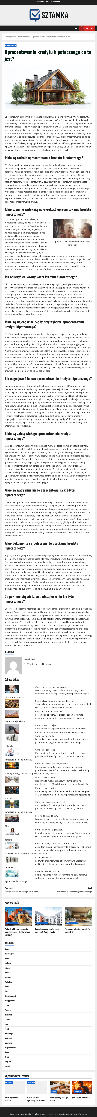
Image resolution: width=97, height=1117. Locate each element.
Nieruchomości (10, 45)
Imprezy (8, 977)
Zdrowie (7, 1066)
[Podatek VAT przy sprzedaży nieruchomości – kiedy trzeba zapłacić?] (18, 916)
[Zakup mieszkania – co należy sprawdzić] (78, 916)
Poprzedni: (27, 890)
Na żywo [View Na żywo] (86, 28)
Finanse (7, 967)
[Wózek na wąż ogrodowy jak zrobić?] (37, 1087)
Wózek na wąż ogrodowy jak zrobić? (36, 1099)
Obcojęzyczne (10, 1000)
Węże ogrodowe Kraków (11, 1099)
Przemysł (8, 1010)
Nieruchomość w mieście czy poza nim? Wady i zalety (47, 930)
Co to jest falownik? (44, 736)
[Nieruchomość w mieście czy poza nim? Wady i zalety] (48, 916)
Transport (8, 1038)
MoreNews (63, 1114)
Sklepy (7, 1019)
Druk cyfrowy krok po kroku (59, 1099)
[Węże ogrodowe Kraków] (15, 1087)
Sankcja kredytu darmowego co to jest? (54, 701)
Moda (7, 986)
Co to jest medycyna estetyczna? (51, 687)
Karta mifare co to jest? (46, 725)
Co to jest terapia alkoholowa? (49, 711)
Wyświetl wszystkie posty (39, 664)
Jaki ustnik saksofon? (81, 1097)
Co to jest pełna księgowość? (49, 829)
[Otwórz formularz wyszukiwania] (76, 28)
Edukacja (8, 963)
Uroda (7, 1052)
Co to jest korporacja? (45, 749)
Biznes (7, 949)
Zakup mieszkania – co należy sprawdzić (77, 930)
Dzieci (7, 958)
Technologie (9, 1033)
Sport (7, 1028)
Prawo (7, 1005)
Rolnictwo (8, 1014)
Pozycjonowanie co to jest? (48, 871)
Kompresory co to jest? (46, 788)
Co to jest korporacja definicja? (50, 802)
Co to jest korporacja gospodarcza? (52, 763)
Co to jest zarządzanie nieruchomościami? (55, 843)
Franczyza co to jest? (45, 777)
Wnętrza (8, 1061)
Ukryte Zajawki (10, 1047)
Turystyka (8, 1042)
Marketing (8, 981)
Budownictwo (10, 953)
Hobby (7, 972)
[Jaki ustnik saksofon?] (82, 1087)
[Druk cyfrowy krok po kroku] (60, 1087)
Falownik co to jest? (44, 857)
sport (7, 1024)
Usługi (7, 1056)
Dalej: (71, 890)
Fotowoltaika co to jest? (46, 815)
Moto (6, 991)
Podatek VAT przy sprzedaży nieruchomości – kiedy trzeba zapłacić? (17, 931)
